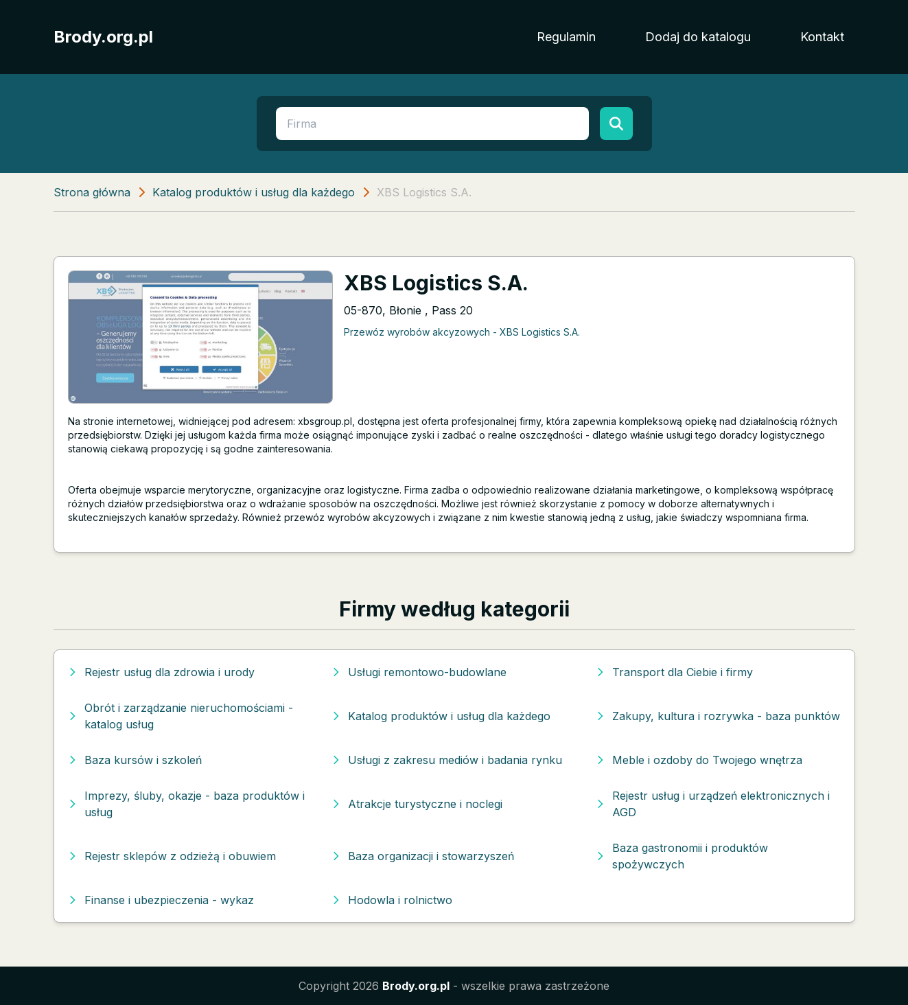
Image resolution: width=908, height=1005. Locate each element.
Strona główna (92, 192)
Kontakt (822, 37)
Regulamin (566, 37)
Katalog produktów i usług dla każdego (253, 192)
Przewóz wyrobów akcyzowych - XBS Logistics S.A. (462, 332)
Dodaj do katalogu (698, 37)
